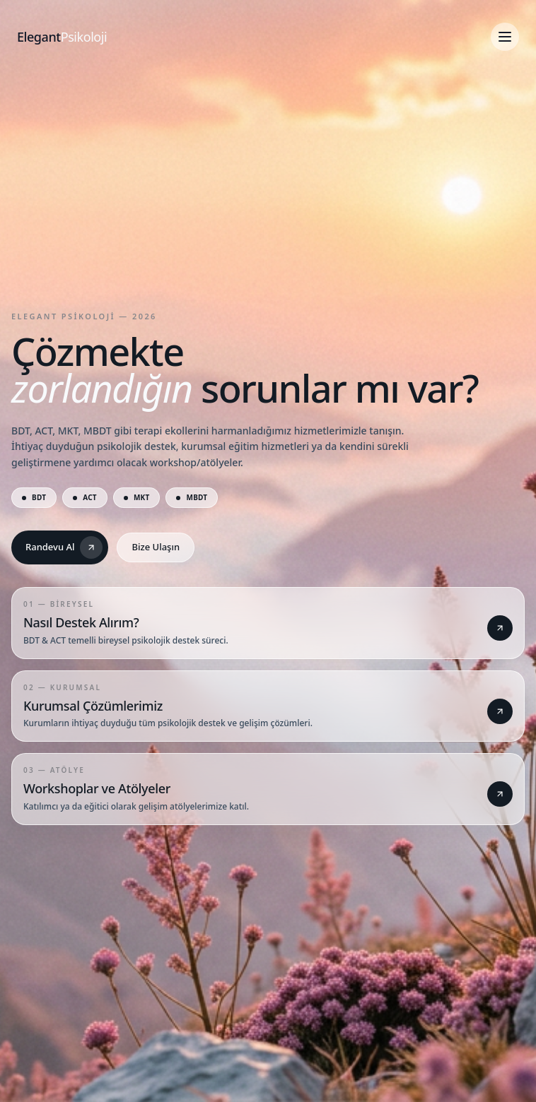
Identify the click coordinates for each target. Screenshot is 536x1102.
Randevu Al (64, 547)
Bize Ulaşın (156, 546)
